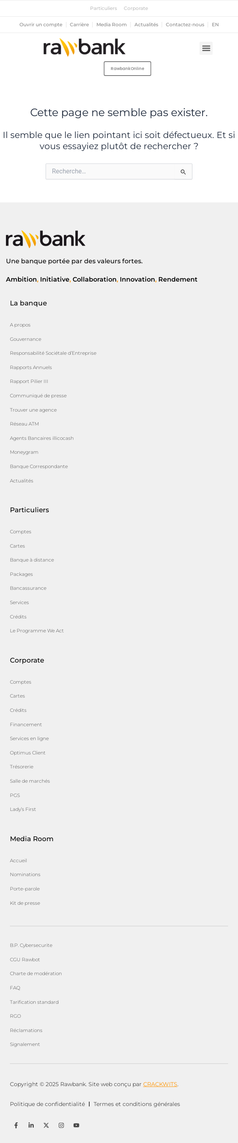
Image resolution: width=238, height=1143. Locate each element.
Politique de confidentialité (47, 1104)
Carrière (79, 24)
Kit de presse (25, 903)
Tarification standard (34, 1002)
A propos (20, 325)
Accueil (18, 860)
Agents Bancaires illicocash (42, 438)
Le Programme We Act (37, 631)
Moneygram (24, 452)
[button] (206, 48)
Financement (26, 724)
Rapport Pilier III (29, 381)
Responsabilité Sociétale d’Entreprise (53, 353)
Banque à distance (32, 560)
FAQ (15, 988)
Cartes (17, 546)
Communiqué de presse (38, 395)
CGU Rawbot (25, 959)
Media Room (111, 24)
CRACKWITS (160, 1084)
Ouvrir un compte (40, 24)
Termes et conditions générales (137, 1104)
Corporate (136, 8)
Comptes (20, 532)
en (215, 24)
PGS (15, 795)
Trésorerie (21, 767)
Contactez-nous (185, 24)
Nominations (25, 874)
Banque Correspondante (39, 466)
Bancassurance (28, 588)
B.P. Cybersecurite (31, 945)
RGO (15, 1016)
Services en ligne (29, 738)
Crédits (18, 617)
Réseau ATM (24, 424)
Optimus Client (28, 753)
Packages (21, 574)
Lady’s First (23, 809)
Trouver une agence (33, 410)
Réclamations (26, 1030)
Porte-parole (25, 889)
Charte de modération (36, 973)
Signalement (25, 1044)
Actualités (146, 24)
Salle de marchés (30, 781)
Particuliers (103, 8)
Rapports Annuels (31, 367)
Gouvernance (25, 339)
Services (19, 602)
